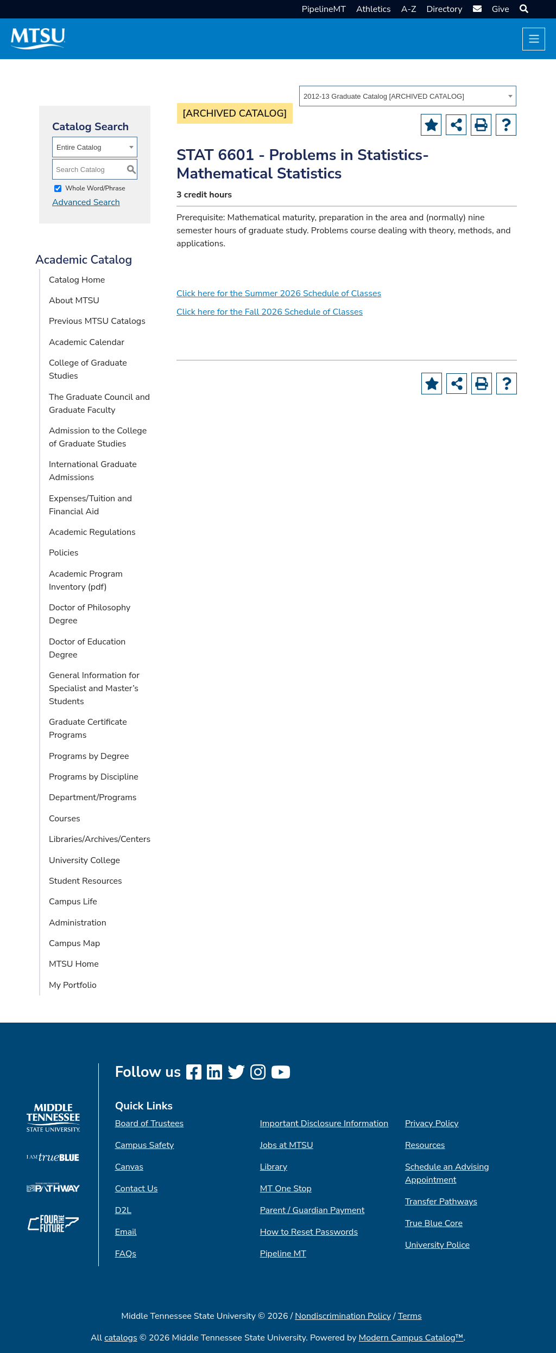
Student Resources (85, 881)
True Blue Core (434, 1223)
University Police (437, 1245)
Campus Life (73, 902)
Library (273, 1167)
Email (126, 1232)
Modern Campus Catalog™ (411, 1338)
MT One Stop (286, 1189)
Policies (63, 553)
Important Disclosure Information (324, 1123)
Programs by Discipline (93, 777)
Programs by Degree (89, 756)
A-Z (408, 9)
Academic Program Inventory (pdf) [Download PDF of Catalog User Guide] (86, 580)
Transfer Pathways (441, 1202)
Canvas (129, 1167)
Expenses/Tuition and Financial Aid (90, 505)
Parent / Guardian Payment (312, 1210)
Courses (64, 819)
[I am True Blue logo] (52, 1157)
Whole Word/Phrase (95, 188)
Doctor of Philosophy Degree (89, 614)
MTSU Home (74, 964)
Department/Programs (93, 797)
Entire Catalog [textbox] (78, 147)
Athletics (373, 9)
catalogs (120, 1338)
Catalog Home (77, 280)
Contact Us (136, 1189)
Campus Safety (144, 1145)
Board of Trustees (149, 1123)
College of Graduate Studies (88, 369)
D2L (123, 1210)
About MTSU (74, 301)
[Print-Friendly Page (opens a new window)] (481, 125)
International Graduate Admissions (93, 470)
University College (84, 860)
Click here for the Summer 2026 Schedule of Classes (278, 293)
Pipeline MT (283, 1254)
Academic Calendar (86, 342)
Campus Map (74, 943)
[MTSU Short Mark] (38, 38)
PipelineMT (324, 9)
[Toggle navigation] (533, 39)
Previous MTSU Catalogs (97, 321)
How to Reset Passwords (309, 1232)
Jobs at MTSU (286, 1145)
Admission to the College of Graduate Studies (98, 437)
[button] (522, 9)
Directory (444, 9)
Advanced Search (86, 202)
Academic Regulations (92, 532)
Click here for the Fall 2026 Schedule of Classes (269, 312)
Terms (410, 1316)
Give (500, 9)
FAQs (125, 1254)
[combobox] (407, 96)
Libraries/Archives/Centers (99, 839)
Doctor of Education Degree (87, 648)
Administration (77, 923)
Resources (425, 1145)
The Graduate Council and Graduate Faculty (99, 403)
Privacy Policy (432, 1123)
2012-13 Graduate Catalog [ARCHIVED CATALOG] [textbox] (384, 96)
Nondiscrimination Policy (343, 1316)
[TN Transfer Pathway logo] (52, 1186)
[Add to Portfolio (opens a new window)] (431, 125)
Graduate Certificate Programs (88, 728)
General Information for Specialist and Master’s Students (94, 688)
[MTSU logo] (52, 1117)
